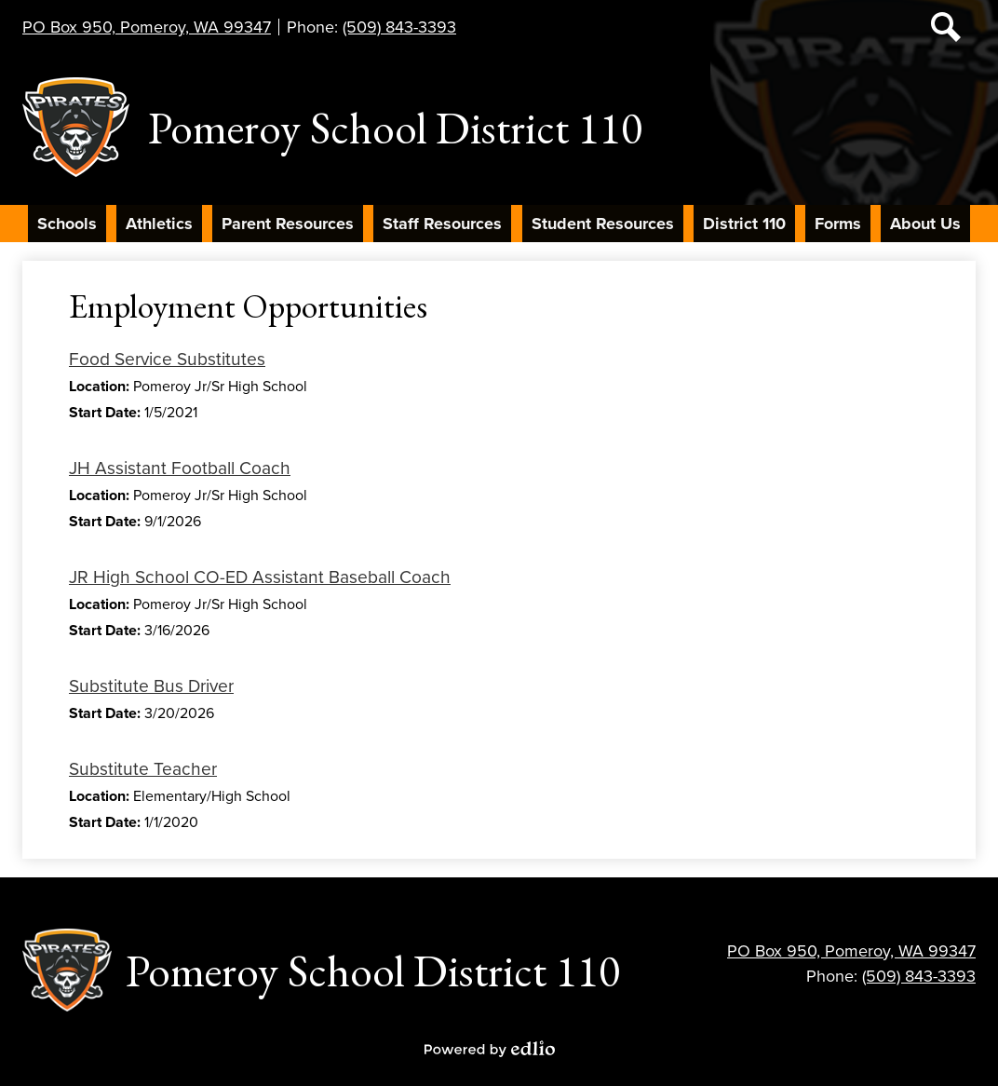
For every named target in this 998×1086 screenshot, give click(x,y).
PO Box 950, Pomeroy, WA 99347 (146, 27)
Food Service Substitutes (167, 359)
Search (946, 30)
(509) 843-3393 (399, 27)
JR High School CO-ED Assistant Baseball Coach (260, 577)
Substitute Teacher (143, 769)
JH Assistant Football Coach (179, 468)
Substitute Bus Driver (151, 686)
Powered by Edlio (490, 1048)
